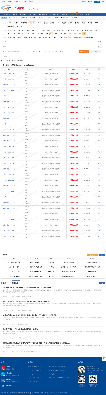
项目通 (15, 14)
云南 (37, 33)
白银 (30, 37)
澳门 (79, 33)
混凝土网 (31, 1)
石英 (17, 26)
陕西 (47, 33)
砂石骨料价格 (54, 14)
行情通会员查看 (73, 73)
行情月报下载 (23, 17)
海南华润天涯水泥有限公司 (36, 276)
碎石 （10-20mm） (9, 73)
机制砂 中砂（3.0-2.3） (9, 84)
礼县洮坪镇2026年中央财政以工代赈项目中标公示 (20, 329)
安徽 (68, 30)
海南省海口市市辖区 (92, 276)
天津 (19, 30)
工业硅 (90, 23)
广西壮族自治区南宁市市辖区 (92, 267)
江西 (77, 30)
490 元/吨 (51, 267)
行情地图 (32, 17)
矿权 (87, 14)
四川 (28, 33)
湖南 (96, 30)
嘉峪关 (19, 37)
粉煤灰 (52, 23)
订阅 (84, 33)
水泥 (9, 23)
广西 (14, 33)
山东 (82, 30)
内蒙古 (33, 30)
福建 (72, 30)
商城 (81, 14)
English (103, 1)
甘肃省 (29, 296)
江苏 (58, 30)
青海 (56, 33)
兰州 (14, 37)
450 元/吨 (51, 262)
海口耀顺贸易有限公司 (68, 276)
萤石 (22, 26)
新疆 (65, 33)
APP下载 (90, 1)
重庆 (23, 33)
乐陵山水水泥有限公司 (36, 262)
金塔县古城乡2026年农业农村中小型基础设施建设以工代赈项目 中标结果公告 (30, 315)
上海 (54, 30)
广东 (9, 33)
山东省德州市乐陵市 (92, 262)
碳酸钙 (10, 26)
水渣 (45, 23)
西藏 (42, 33)
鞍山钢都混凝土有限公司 (68, 271)
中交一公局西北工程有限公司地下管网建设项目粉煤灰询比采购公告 (26, 301)
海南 (19, 33)
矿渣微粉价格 (43, 14)
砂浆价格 (64, 14)
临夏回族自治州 (78, 37)
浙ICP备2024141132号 (24, 393)
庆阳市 (60, 37)
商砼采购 (15, 351)
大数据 (25, 1)
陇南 (70, 37)
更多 (102, 255)
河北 (23, 30)
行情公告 (49, 17)
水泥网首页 (3, 1)
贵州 (33, 33)
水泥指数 (16, 1)
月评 (15, 17)
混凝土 (16, 23)
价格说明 (65, 17)
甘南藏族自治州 (88, 37)
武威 (40, 37)
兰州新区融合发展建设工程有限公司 (27, 351)
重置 (96, 51)
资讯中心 (10, 1)
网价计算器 (73, 14)
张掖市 (45, 37)
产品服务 (84, 1)
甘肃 (51, 33)
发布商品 (92, 255)
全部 (9, 30)
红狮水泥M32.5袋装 (14, 267)
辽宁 (38, 30)
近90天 (38, 51)
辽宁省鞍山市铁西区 (92, 271)
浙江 (63, 30)
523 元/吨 (51, 276)
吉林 (43, 30)
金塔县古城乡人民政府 (18, 324)
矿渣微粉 (24, 23)
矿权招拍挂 (74, 17)
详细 (99, 73)
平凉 (50, 37)
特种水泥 (41, 17)
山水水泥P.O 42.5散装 (14, 262)
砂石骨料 (32, 23)
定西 (65, 37)
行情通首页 (6, 14)
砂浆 (39, 23)
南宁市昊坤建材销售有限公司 (68, 267)
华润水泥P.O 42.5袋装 (14, 276)
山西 (28, 30)
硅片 (83, 23)
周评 (10, 17)
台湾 (70, 33)
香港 (75, 33)
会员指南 (57, 17)
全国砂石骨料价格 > (11, 60)
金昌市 (25, 37)
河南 (86, 30)
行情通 (21, 1)
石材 (96, 23)
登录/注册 (97, 1)
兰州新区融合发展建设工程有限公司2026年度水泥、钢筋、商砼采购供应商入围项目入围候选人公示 (37, 343)
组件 (58, 23)
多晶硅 (77, 23)
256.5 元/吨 (51, 271)
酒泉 (55, 37)
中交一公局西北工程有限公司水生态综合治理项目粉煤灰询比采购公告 (27, 287)
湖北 (91, 30)
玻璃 (70, 23)
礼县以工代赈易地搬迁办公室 (20, 338)
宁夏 (61, 33)
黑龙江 (48, 30)
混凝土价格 (32, 14)
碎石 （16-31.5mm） (9, 79)
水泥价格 (23, 14)
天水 (35, 37)
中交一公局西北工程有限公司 (20, 296)
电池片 (64, 23)
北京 (14, 30)
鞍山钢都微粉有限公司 (36, 271)
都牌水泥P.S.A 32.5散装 (14, 271)
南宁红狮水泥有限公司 (36, 267)
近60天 (33, 51)
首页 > (3, 60)
